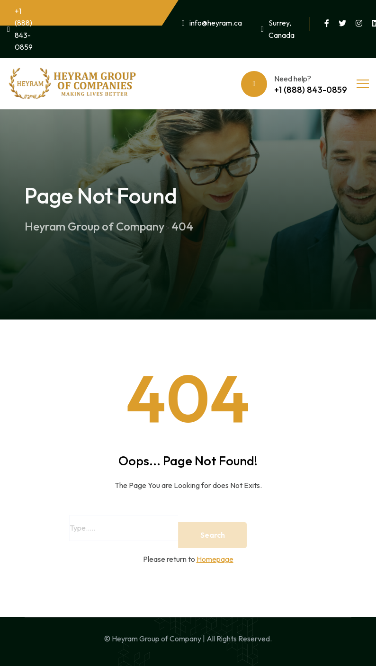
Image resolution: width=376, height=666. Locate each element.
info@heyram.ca (212, 22)
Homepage (215, 559)
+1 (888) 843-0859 (20, 29)
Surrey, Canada (278, 29)
